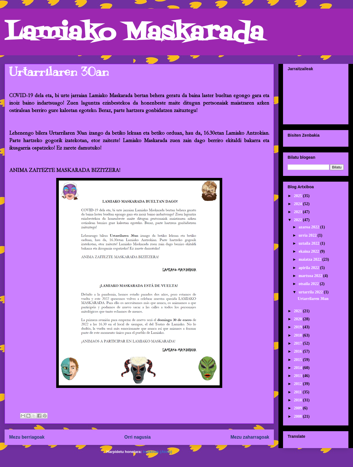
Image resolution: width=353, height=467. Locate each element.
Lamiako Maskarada (134, 33)
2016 (298, 351)
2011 (298, 392)
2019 (298, 327)
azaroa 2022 (309, 227)
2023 (298, 212)
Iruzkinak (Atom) (157, 452)
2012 (298, 384)
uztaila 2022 (309, 243)
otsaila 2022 (309, 284)
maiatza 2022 (310, 259)
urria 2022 (308, 235)
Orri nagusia (137, 437)
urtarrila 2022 (311, 292)
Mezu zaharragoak (250, 437)
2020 (298, 319)
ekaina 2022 (309, 251)
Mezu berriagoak (26, 437)
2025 (298, 196)
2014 (298, 368)
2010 (298, 400)
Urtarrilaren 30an (59, 71)
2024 (298, 204)
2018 (298, 335)
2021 (298, 311)
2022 (298, 220)
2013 (298, 376)
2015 (298, 360)
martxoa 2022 (311, 276)
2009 (298, 408)
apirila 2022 (309, 268)
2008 (298, 416)
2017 (298, 343)
